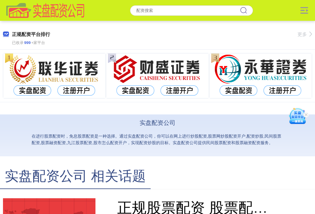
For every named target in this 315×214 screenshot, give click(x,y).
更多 (304, 34)
